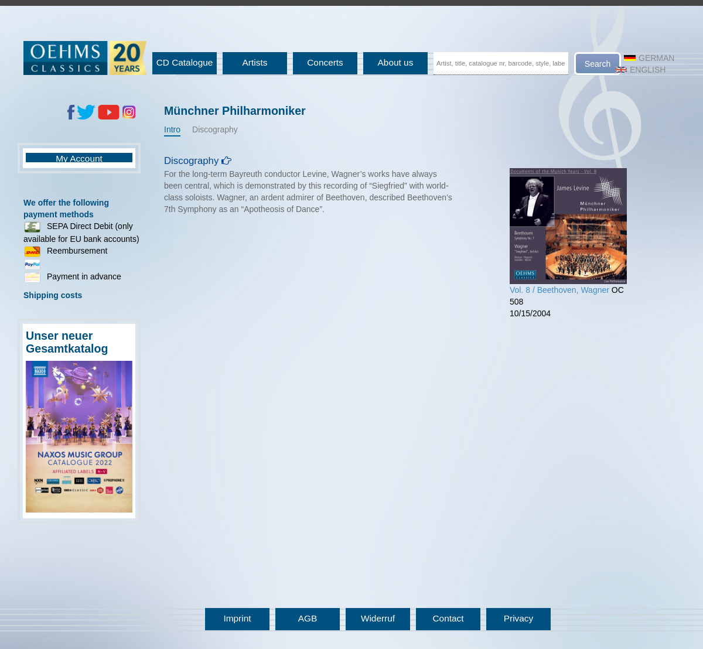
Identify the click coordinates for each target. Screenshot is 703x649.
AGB (308, 618)
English (640, 69)
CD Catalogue (184, 62)
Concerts (325, 62)
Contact (447, 618)
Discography (215, 129)
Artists (255, 62)
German (649, 58)
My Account (79, 158)
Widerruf (378, 618)
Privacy (518, 618)
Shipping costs (52, 295)
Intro (172, 129)
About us (396, 62)
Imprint (237, 618)
